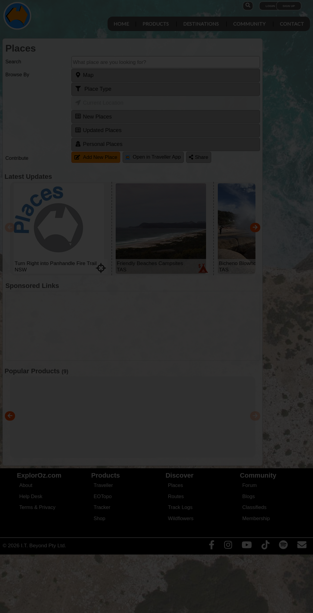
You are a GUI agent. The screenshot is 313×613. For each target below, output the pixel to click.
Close (213, 131)
